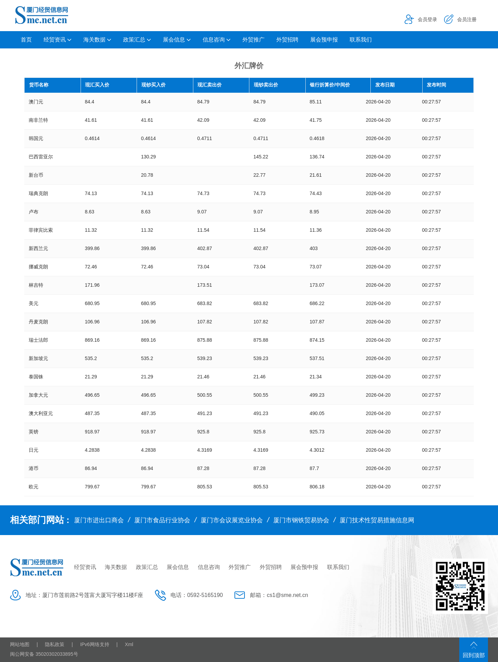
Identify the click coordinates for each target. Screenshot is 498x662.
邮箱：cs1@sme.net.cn (279, 595)
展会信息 (174, 40)
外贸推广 (253, 40)
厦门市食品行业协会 (162, 520)
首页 (26, 40)
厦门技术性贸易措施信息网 (377, 520)
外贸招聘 (287, 40)
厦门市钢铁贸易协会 (301, 520)
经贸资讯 (55, 40)
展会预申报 (324, 40)
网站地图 (19, 644)
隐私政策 (54, 644)
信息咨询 (214, 40)
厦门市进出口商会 (99, 520)
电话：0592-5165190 (196, 595)
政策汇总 (134, 40)
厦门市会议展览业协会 (232, 520)
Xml (129, 644)
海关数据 (94, 40)
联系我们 (361, 40)
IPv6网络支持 (94, 644)
